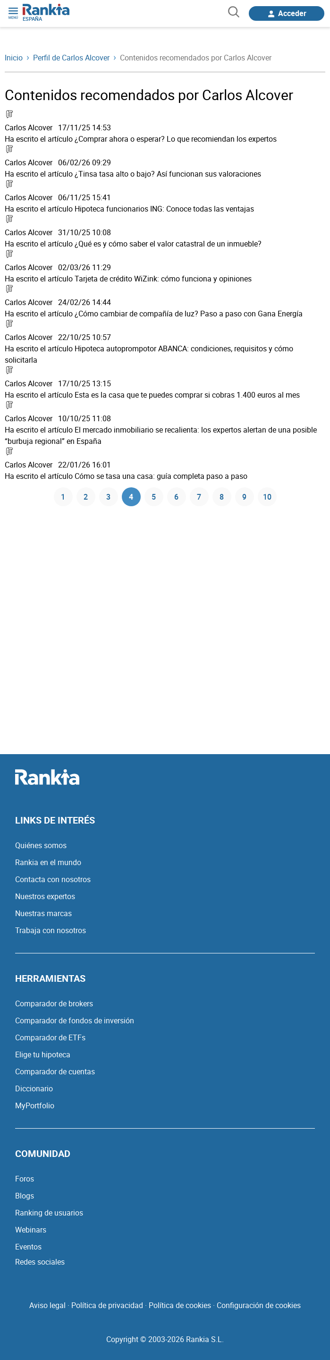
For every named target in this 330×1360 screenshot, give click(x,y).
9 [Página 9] (244, 497)
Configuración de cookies (259, 1305)
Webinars (30, 1229)
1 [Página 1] (63, 497)
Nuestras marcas (43, 913)
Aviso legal (47, 1305)
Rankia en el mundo (48, 862)
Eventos (28, 1246)
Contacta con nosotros (53, 879)
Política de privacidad (107, 1305)
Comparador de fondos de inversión (74, 1020)
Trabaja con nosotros (50, 930)
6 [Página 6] (176, 497)
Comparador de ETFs (50, 1037)
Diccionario (34, 1088)
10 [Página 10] (267, 497)
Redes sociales (40, 1262)
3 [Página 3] (108, 497)
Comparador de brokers (54, 1003)
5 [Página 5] (154, 497)
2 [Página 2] (86, 497)
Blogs (24, 1195)
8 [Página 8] (222, 497)
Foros (24, 1178)
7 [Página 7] (199, 497)
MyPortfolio (34, 1105)
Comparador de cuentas (55, 1071)
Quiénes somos (41, 845)
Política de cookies (180, 1305)
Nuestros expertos (45, 896)
